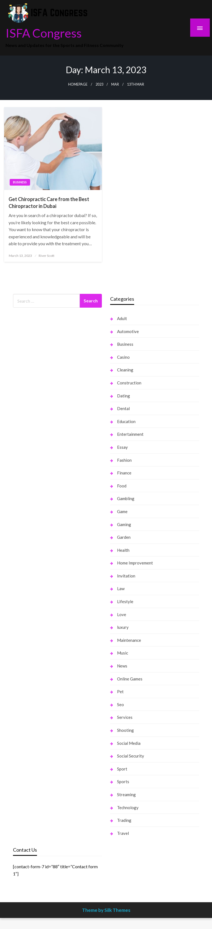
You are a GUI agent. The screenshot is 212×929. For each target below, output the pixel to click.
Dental (123, 408)
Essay (122, 447)
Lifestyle (125, 601)
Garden (124, 537)
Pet (120, 691)
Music (122, 652)
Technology (128, 807)
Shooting (125, 730)
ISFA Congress (44, 33)
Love (121, 614)
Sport (122, 768)
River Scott (46, 256)
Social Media (129, 743)
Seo (120, 704)
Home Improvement (135, 562)
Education (126, 421)
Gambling (125, 498)
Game (122, 511)
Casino (123, 357)
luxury (123, 627)
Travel (123, 833)
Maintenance (129, 640)
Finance (124, 472)
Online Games (129, 678)
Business (20, 182)
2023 (99, 84)
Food (121, 485)
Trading (124, 820)
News (122, 665)
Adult (122, 318)
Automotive (128, 331)
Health (123, 550)
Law (120, 588)
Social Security (130, 755)
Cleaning (125, 369)
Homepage (78, 84)
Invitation (126, 575)
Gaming (124, 524)
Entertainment (130, 434)
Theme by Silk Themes (106, 910)
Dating (123, 395)
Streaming (126, 794)
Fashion (124, 460)
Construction (129, 382)
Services (124, 717)
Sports (123, 781)
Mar (115, 84)
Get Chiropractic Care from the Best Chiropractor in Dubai (49, 202)
